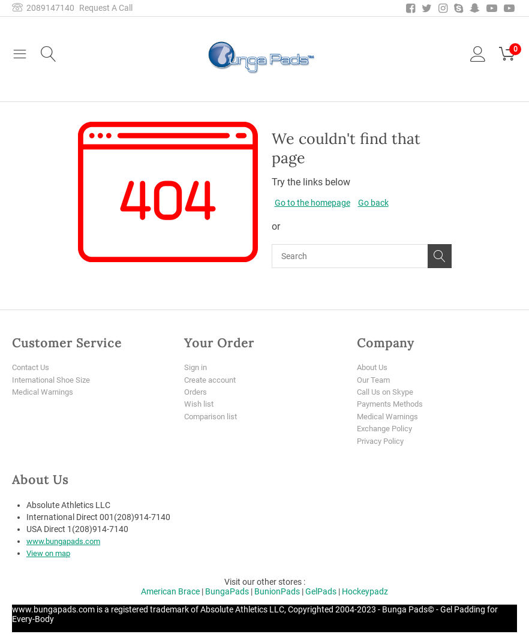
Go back (373, 203)
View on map (50, 555)
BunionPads (277, 593)
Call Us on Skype (387, 392)
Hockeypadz (365, 593)
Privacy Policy (382, 442)
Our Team (375, 379)
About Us (374, 367)
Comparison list (213, 417)
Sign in (196, 367)
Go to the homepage (312, 203)
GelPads (320, 593)
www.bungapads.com (67, 543)
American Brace (170, 593)
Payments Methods (393, 405)
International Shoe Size (54, 379)
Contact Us (32, 367)
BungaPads (227, 593)
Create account (212, 379)
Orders (196, 392)
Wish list (199, 405)
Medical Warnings (45, 392)
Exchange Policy (387, 429)
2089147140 (43, 8)
